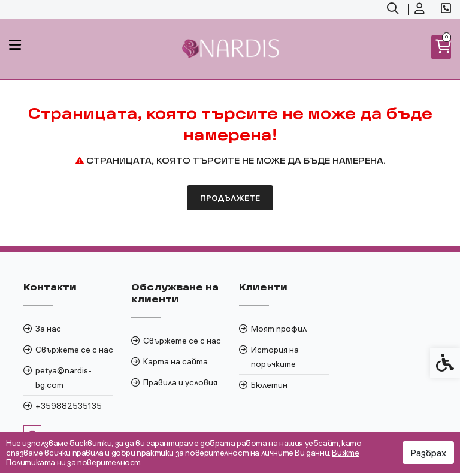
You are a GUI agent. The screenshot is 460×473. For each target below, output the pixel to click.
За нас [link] (48, 328)
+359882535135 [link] (68, 405)
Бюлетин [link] (269, 384)
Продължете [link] (230, 197)
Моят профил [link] (279, 328)
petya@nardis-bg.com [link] (63, 377)
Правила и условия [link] (180, 382)
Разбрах (428, 453)
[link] (394, 9)
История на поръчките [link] (275, 356)
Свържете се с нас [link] (74, 349)
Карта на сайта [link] (175, 361)
